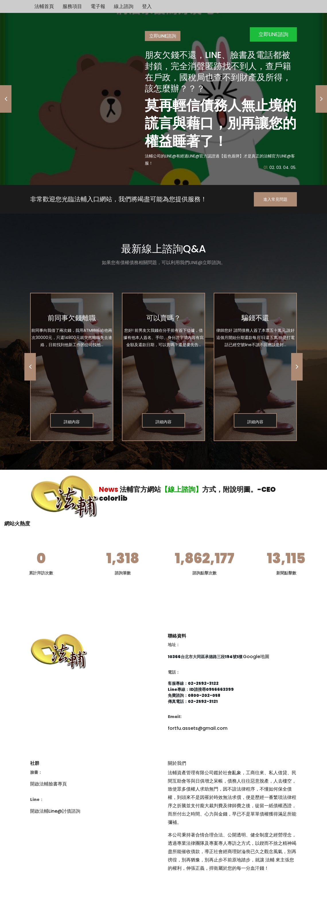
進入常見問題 (275, 199)
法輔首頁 (44, 6)
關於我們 (177, 763)
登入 (147, 6)
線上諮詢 (123, 6)
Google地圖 (256, 656)
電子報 (98, 6)
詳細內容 (72, 422)
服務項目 (72, 6)
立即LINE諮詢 (273, 34)
